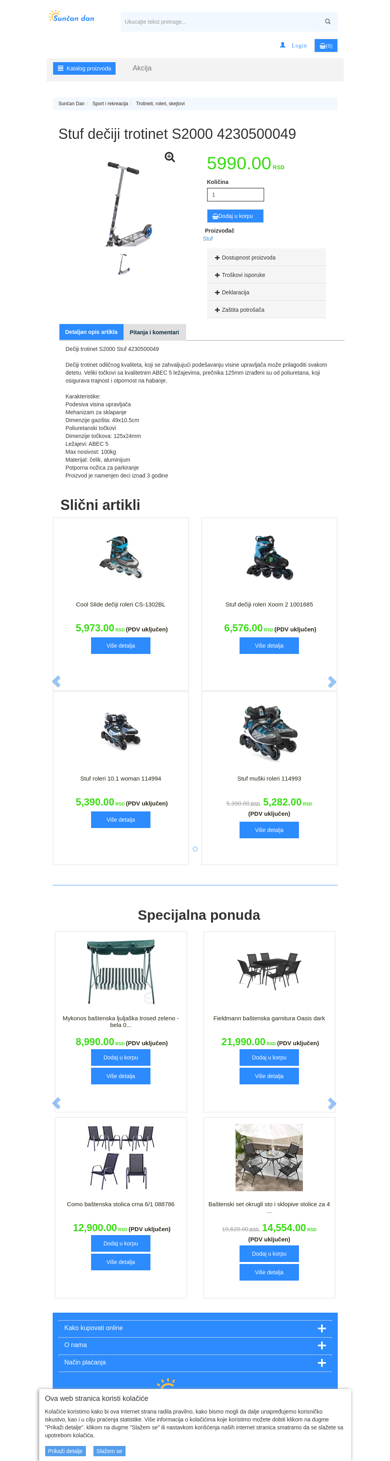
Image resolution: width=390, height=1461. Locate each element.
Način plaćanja (85, 1362)
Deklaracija (231, 292)
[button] (293, 45)
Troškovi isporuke (239, 275)
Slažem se (109, 1451)
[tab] (266, 257)
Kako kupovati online (94, 1328)
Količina (217, 182)
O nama (76, 1345)
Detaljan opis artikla (91, 332)
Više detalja (121, 645)
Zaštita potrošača (238, 310)
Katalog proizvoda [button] (84, 68)
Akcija (142, 68)
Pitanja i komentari (154, 332)
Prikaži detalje (65, 1451)
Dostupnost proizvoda (244, 257)
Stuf (208, 238)
